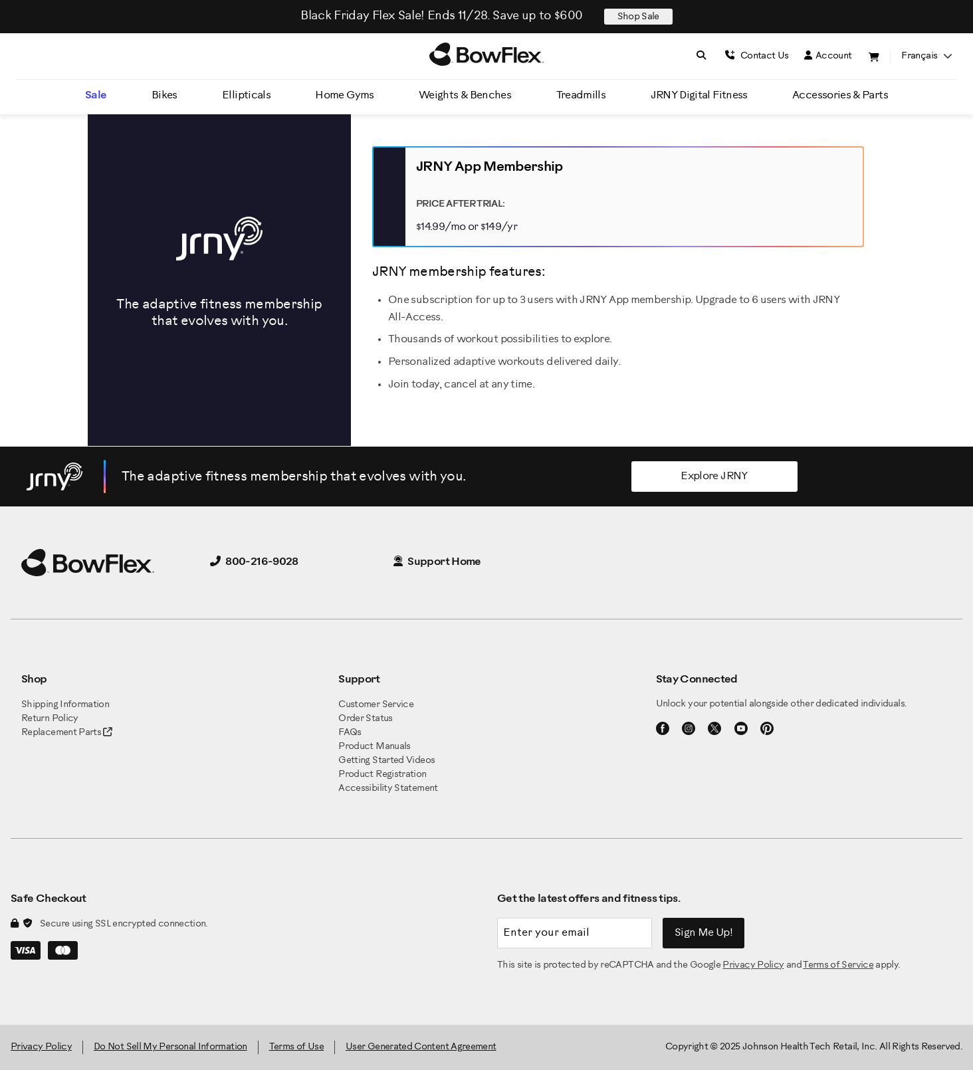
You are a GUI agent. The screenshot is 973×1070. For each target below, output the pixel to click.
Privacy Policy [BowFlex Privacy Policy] (41, 1047)
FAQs (349, 733)
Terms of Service (838, 965)
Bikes (164, 95)
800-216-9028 (254, 562)
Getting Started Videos (386, 761)
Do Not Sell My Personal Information (170, 1047)
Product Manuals (374, 747)
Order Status (365, 719)
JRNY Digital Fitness (699, 95)
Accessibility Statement (387, 789)
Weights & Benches (465, 95)
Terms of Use (296, 1047)
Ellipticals (246, 95)
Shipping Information (65, 705)
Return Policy (49, 719)
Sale (95, 95)
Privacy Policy (753, 965)
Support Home (437, 562)
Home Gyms (344, 95)
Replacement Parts (66, 733)
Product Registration (382, 775)
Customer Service (375, 705)
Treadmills (581, 95)
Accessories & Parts (840, 95)
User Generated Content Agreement (421, 1047)
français (926, 56)
